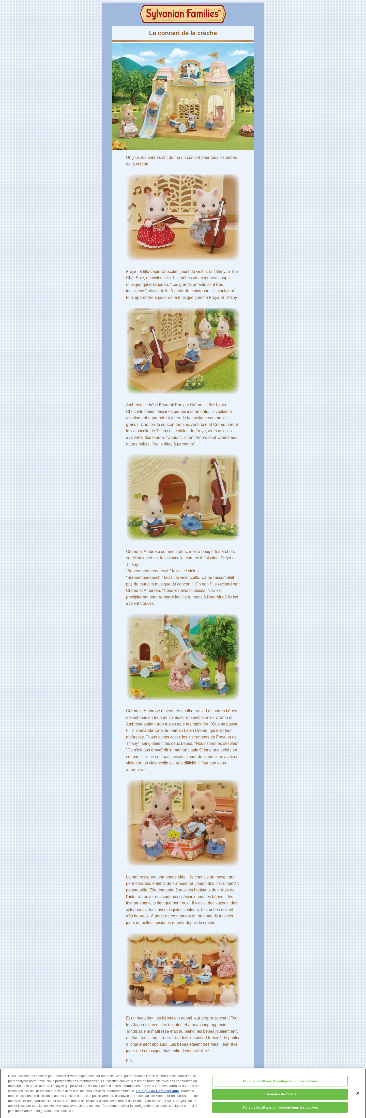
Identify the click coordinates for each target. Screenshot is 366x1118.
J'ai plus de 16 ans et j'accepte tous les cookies (280, 1110)
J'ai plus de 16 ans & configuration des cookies (280, 1083)
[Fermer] (357, 1095)
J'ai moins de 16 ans (280, 1096)
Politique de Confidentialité (157, 1093)
